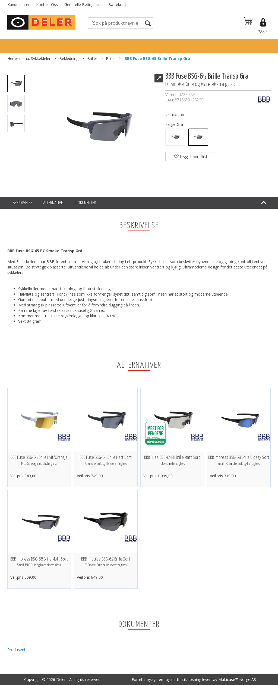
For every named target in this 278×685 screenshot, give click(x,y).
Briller (92, 58)
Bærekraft (117, 4)
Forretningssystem (148, 679)
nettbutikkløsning (186, 679)
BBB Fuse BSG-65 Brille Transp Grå (157, 58)
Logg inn (263, 30)
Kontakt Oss (47, 4)
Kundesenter (18, 4)
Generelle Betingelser (83, 4)
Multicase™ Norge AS (237, 679)
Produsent (16, 649)
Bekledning (68, 58)
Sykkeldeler (40, 58)
